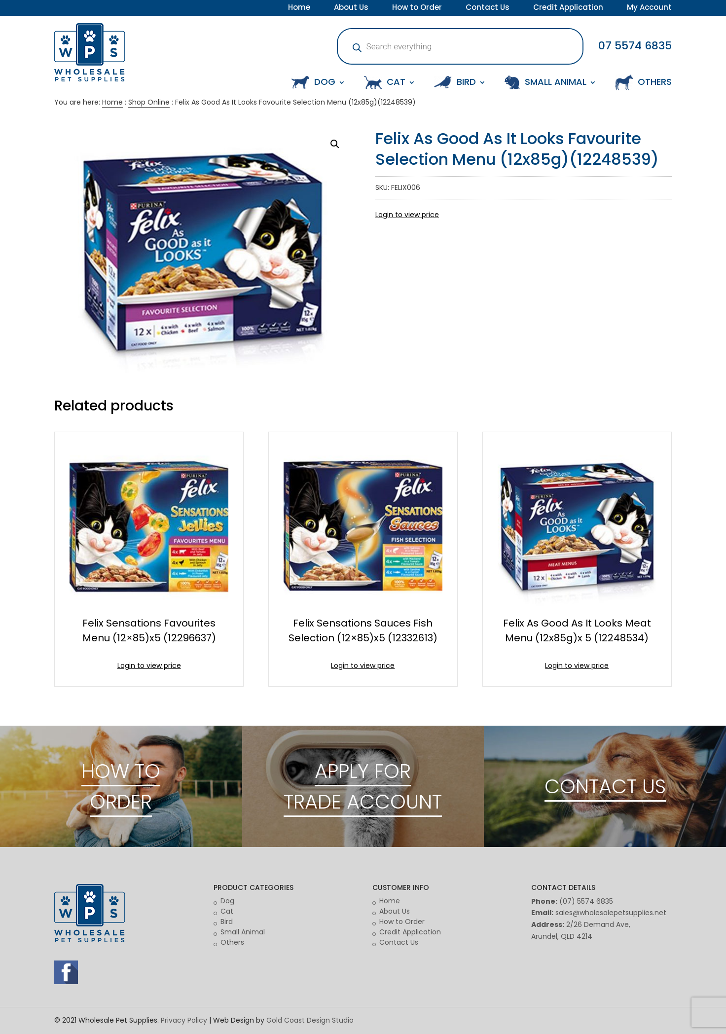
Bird (226, 921)
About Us (351, 8)
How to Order (417, 8)
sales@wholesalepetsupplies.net (610, 913)
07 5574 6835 (635, 45)
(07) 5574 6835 (586, 901)
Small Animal (242, 932)
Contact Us (487, 8)
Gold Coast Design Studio (310, 1020)
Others (232, 942)
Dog (227, 901)
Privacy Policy (184, 1020)
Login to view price (407, 215)
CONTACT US (605, 786)
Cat (226, 911)
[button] (335, 144)
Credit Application (568, 8)
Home (299, 8)
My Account (649, 8)
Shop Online (149, 102)
